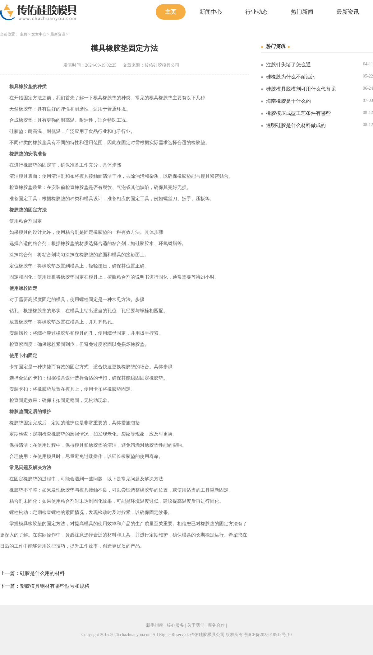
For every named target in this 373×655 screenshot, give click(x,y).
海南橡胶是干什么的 (288, 101)
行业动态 (256, 12)
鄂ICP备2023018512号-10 (268, 634)
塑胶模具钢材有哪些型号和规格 (55, 586)
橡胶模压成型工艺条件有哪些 (298, 113)
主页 (170, 12)
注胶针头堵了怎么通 (288, 64)
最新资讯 (348, 12)
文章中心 (38, 34)
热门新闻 (302, 12)
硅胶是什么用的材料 (42, 573)
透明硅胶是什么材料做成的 (296, 125)
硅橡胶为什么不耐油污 (291, 76)
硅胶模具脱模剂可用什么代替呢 (301, 89)
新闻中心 (211, 12)
